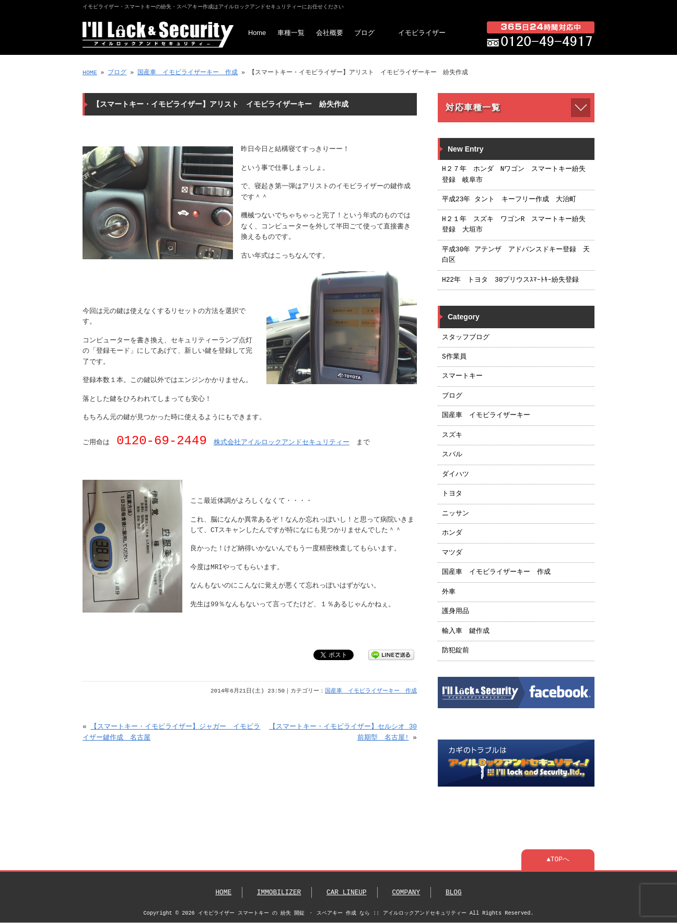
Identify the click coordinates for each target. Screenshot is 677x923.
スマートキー (462, 376)
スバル (452, 454)
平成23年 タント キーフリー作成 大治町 (509, 199)
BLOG (454, 892)
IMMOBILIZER (279, 892)
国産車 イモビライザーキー (486, 415)
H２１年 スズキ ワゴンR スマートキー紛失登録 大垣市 (514, 225)
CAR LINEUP (346, 892)
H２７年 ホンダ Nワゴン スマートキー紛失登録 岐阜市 (514, 174)
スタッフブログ (465, 337)
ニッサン (455, 513)
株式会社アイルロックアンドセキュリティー (281, 443)
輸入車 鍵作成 (465, 631)
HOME (90, 72)
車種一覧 (291, 33)
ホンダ (452, 533)
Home (257, 33)
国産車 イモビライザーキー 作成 (187, 72)
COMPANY (406, 892)
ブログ (364, 33)
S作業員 (454, 357)
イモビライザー (422, 33)
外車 (449, 592)
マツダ (452, 553)
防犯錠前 (455, 650)
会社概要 (329, 33)
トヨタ (452, 494)
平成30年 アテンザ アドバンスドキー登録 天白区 (516, 255)
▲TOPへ (557, 859)
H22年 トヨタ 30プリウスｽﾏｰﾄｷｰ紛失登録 (510, 280)
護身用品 (455, 611)
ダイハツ (455, 474)
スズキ (452, 435)
